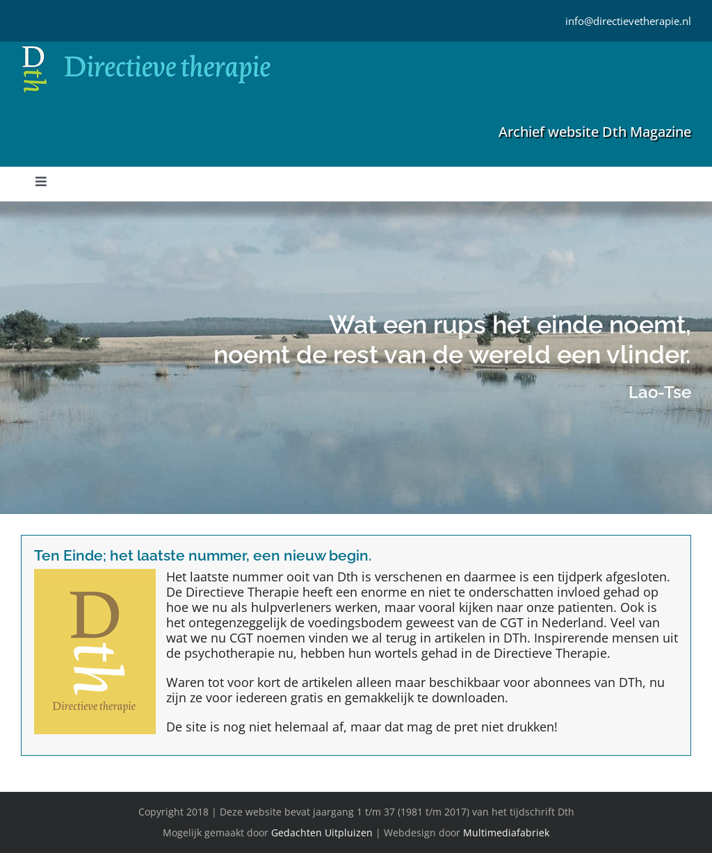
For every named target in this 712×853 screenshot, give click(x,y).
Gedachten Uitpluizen (322, 832)
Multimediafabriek (506, 832)
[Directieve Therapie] (146, 48)
